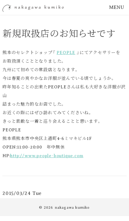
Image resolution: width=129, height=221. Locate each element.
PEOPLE (66, 52)
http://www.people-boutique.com (46, 155)
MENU (116, 7)
